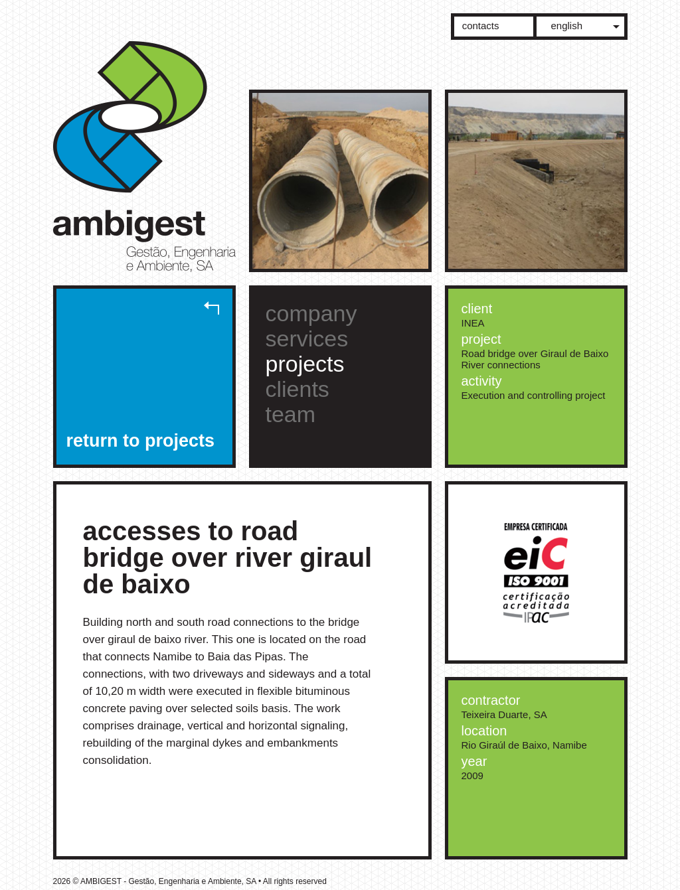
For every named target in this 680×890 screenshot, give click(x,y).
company (311, 313)
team (291, 414)
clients (297, 389)
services (307, 338)
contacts (480, 25)
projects (305, 363)
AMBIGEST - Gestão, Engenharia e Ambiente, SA (151, 161)
